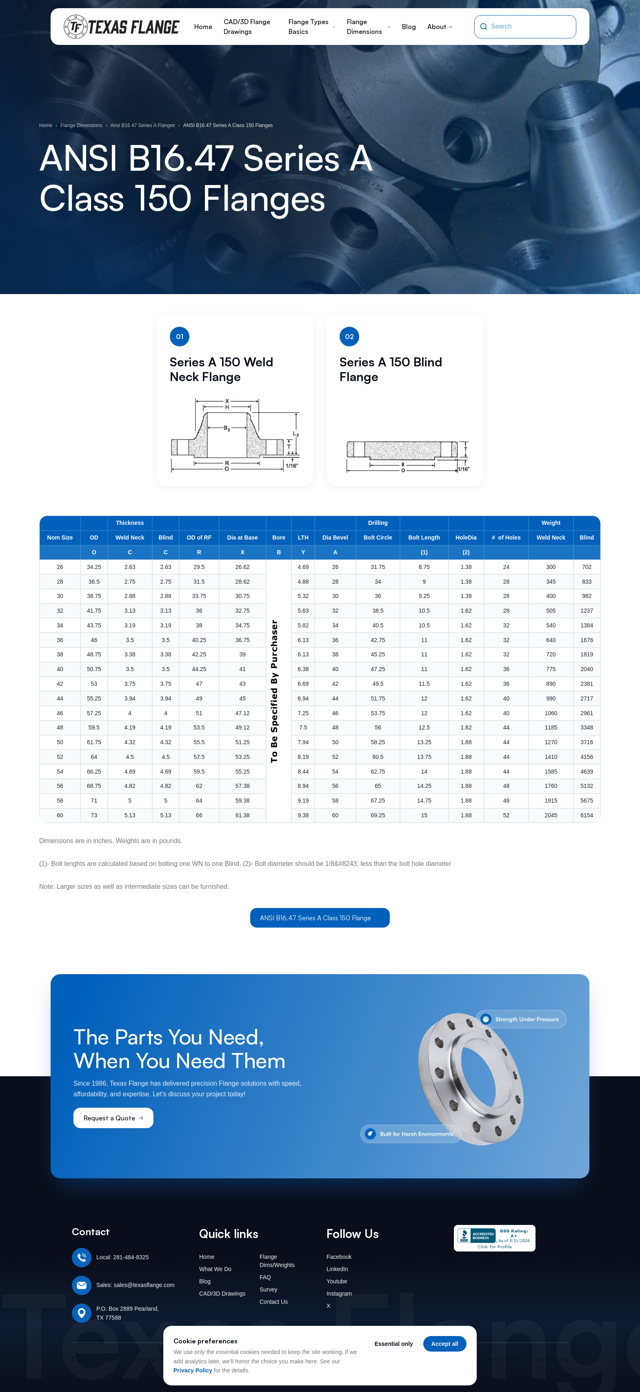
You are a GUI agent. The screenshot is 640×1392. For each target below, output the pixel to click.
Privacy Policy (192, 1370)
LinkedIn (337, 1269)
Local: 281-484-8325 (122, 1257)
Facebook (339, 1257)
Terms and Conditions (498, 1359)
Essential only (394, 1344)
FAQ (265, 1277)
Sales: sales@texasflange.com (135, 1285)
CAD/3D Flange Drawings (247, 27)
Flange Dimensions (369, 27)
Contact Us (274, 1301)
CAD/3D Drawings (222, 1293)
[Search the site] (531, 26)
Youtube (337, 1281)
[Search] (484, 26)
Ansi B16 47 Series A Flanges (143, 125)
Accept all (444, 1344)
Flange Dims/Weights (277, 1261)
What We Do (215, 1269)
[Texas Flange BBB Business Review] (495, 1238)
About (440, 26)
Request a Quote (113, 1118)
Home (203, 26)
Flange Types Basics (312, 27)
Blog (409, 26)
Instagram (339, 1293)
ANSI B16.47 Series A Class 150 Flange (320, 918)
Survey (269, 1289)
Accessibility (552, 1359)
